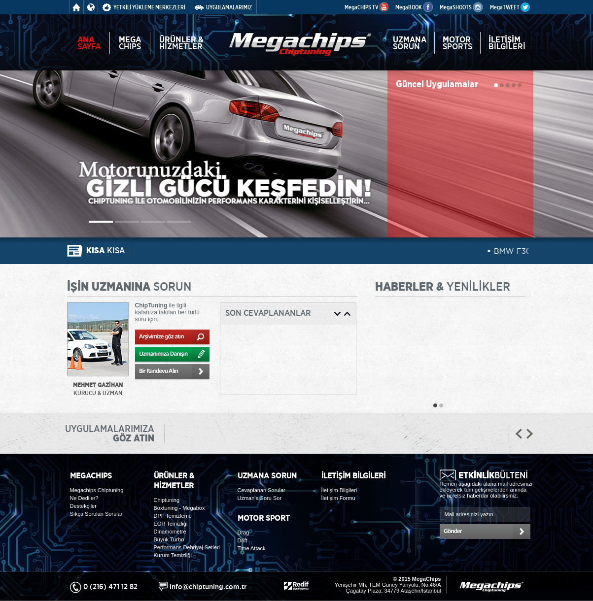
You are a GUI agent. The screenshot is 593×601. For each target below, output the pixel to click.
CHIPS (130, 43)
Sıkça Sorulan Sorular (96, 514)
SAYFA (89, 43)
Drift (242, 540)
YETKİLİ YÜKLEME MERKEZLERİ (144, 7)
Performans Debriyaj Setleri (187, 547)
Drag (243, 532)
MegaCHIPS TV (366, 7)
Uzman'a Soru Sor (260, 498)
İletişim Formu (338, 498)
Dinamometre (170, 531)
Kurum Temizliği (173, 555)
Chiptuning (167, 500)
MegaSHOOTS (461, 7)
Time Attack (252, 548)
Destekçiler (83, 506)
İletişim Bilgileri (339, 490)
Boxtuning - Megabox (179, 508)
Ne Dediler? (84, 498)
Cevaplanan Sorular (261, 490)
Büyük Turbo (169, 539)
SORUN (409, 43)
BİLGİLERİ (506, 43)
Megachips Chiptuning (97, 490)
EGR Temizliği (171, 524)
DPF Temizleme (173, 516)
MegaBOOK (414, 7)
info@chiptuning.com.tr (208, 586)
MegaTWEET (510, 7)
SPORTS (457, 43)
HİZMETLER (181, 43)
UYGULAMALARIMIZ (223, 7)
